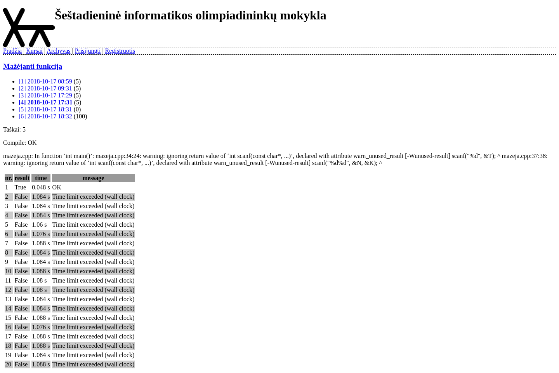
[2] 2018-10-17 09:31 (45, 88)
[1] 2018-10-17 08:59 (45, 81)
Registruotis (120, 50)
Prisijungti (88, 50)
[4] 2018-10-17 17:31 (46, 102)
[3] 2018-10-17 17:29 (45, 95)
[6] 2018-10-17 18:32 (45, 116)
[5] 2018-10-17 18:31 (45, 109)
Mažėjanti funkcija (32, 66)
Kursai (34, 50)
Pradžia (12, 50)
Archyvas (58, 50)
